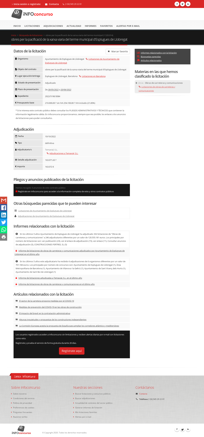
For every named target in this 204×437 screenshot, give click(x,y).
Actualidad (74, 25)
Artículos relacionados (149, 60)
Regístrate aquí (72, 351)
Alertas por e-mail (128, 25)
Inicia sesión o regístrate (26, 4)
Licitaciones (32, 25)
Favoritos (106, 25)
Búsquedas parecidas (149, 56)
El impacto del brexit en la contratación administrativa (43, 313)
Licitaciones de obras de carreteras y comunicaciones (157, 88)
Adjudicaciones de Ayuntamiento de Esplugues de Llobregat (44, 216)
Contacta (52, 4)
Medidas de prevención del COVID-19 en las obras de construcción (49, 307)
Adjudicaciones (53, 25)
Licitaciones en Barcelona (92, 76)
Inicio (17, 25)
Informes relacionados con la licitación (157, 52)
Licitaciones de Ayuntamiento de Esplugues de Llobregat (43, 210)
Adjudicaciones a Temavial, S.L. (62, 153)
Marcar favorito (118, 51)
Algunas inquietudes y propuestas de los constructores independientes (51, 319)
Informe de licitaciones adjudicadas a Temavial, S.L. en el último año (49, 278)
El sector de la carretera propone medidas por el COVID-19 (45, 300)
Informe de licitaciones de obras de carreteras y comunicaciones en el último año (55, 284)
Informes (90, 25)
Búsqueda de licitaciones (31, 35)
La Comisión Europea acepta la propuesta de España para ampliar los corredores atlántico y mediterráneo (67, 325)
